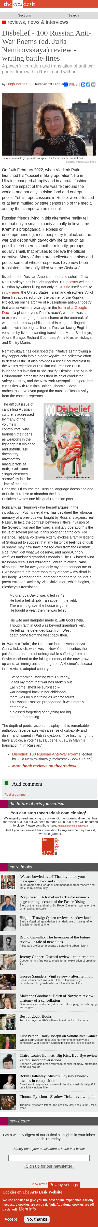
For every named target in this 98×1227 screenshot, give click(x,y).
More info (27, 1209)
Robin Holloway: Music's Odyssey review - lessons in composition (54, 1078)
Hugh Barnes (16, 84)
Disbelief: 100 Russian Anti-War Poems (46, 754)
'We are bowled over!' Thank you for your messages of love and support (52, 878)
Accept (11, 1219)
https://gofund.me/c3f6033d (73, 825)
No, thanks (36, 1219)
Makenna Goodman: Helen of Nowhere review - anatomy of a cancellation (57, 998)
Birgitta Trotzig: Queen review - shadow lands (56, 917)
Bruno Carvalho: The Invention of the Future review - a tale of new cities (55, 939)
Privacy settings (63, 1185)
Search (73, 15)
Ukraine (12, 292)
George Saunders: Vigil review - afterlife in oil (56, 976)
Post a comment (17, 794)
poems (72, 282)
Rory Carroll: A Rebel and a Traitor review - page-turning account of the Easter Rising (54, 899)
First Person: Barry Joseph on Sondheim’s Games (58, 1036)
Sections (24, 15)
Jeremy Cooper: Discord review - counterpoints (57, 956)
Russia (64, 287)
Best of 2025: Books (36, 1016)
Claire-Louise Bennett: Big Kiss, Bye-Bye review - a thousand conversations (58, 1057)
